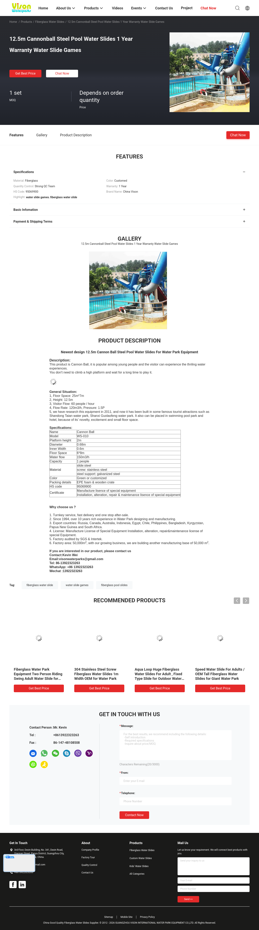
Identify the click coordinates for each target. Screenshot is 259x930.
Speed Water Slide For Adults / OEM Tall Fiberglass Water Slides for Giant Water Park (220, 674)
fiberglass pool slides (114, 585)
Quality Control (89, 865)
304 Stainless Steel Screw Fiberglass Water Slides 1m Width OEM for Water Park (96, 674)
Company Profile (90, 849)
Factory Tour (88, 857)
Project (187, 8)
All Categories (137, 873)
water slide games (77, 585)
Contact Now (134, 815)
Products (26, 21)
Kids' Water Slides (139, 866)
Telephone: (128, 793)
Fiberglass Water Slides (49, 21)
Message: (127, 726)
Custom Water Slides (141, 858)
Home (13, 21)
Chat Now (62, 73)
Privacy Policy (147, 917)
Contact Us (87, 872)
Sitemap (108, 917)
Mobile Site (126, 917)
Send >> (188, 899)
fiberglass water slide (40, 585)
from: (124, 772)
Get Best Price (25, 73)
